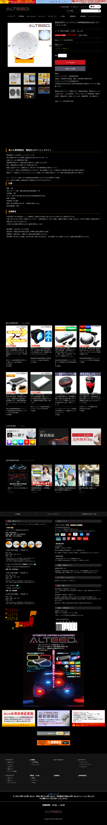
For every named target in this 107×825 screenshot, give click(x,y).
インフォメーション (94, 16)
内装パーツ (10, 780)
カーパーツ (41, 16)
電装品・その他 (34, 775)
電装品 (33, 778)
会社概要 (17, 514)
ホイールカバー (32, 16)
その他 (62, 16)
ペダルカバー (83, 766)
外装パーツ (10, 778)
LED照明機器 (35, 762)
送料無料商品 (82, 775)
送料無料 (83, 16)
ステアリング (83, 762)
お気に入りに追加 (70, 68)
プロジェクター (36, 764)
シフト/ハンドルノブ (85, 764)
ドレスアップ (52, 16)
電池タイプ (66, 48)
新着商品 (73, 16)
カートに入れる (70, 62)
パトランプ (11, 16)
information (11, 492)
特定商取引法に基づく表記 (89, 514)
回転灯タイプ (11, 762)
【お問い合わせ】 (53, 794)
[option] (30, 45)
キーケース (34, 780)
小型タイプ (10, 766)
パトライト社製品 (12, 771)
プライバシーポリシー (53, 514)
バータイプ (10, 764)
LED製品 (21, 16)
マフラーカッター (12, 782)
